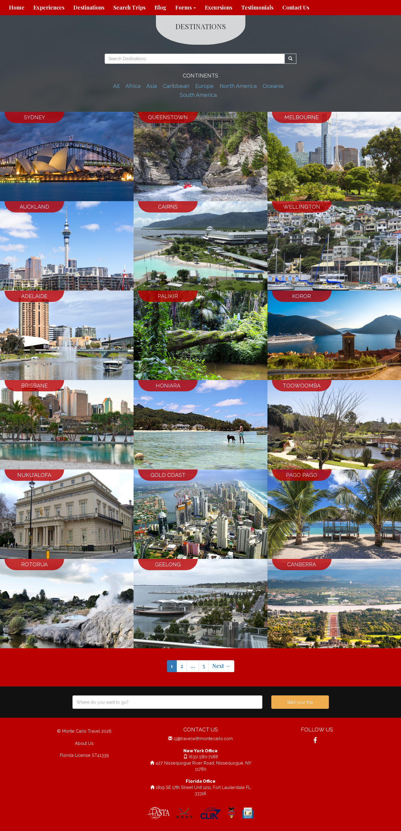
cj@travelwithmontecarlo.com (203, 738)
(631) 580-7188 (203, 756)
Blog (160, 7)
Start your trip (300, 702)
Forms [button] (185, 7)
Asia (151, 86)
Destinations (88, 7)
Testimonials (257, 7)
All (116, 86)
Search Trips (129, 7)
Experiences (48, 7)
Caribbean (176, 86)
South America (198, 95)
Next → (221, 665)
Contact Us (295, 7)
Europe (204, 86)
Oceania (273, 86)
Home (16, 7)
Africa (133, 86)
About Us (84, 743)
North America (238, 86)
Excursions (218, 7)
